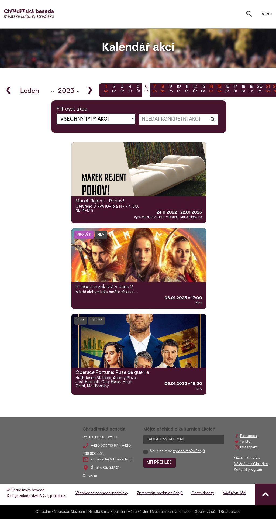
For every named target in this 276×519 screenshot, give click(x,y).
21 (268, 89)
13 (203, 89)
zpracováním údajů (189, 451)
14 (211, 89)
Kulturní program (248, 470)
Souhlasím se (177, 451)
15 (219, 89)
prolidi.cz (57, 496)
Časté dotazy (202, 493)
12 (195, 89)
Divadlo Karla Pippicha (106, 512)
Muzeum (78, 512)
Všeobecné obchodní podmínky (101, 493)
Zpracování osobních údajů (160, 493)
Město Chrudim (247, 458)
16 (227, 89)
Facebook (248, 436)
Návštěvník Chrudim (251, 464)
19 (251, 89)
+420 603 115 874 (105, 446)
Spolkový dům (206, 512)
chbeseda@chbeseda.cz (112, 460)
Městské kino (138, 512)
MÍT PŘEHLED (159, 462)
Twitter (246, 442)
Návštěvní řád (234, 493)
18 (243, 89)
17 (235, 89)
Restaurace (231, 512)
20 (260, 89)
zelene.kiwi (28, 496)
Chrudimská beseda (52, 512)
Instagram (248, 447)
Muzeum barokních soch (172, 512)
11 (187, 89)
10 (179, 89)
